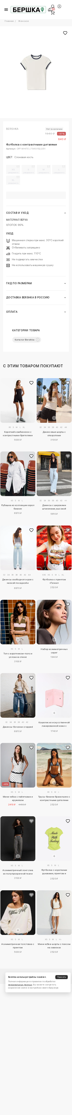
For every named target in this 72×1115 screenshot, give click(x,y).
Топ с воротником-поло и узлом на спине (17, 655)
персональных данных (20, 985)
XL (13, 181)
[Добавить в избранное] (31, 383)
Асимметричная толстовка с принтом (17, 946)
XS (13, 171)
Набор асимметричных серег (54, 651)
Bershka (12, 128)
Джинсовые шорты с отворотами (54, 434)
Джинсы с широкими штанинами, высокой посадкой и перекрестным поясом (54, 507)
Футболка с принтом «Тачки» (54, 581)
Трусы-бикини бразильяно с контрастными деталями (54, 798)
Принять (61, 977)
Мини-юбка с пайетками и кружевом (18, 798)
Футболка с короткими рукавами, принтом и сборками (54, 872)
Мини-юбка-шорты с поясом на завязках (54, 946)
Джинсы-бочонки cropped (18, 727)
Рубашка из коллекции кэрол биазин (17, 507)
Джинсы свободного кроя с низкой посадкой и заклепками (18, 581)
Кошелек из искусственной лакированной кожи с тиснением (54, 724)
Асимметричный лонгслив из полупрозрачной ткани (17, 872)
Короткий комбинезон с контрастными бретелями (18, 434)
